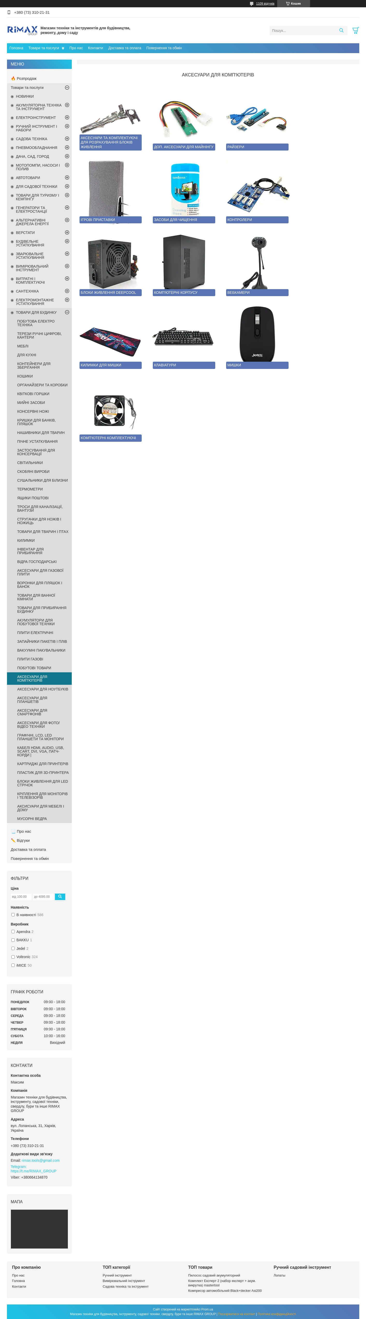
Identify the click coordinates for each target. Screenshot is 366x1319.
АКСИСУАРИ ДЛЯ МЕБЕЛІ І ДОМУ (40, 808)
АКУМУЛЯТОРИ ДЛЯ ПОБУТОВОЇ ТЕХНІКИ (36, 622)
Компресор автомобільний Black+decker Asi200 (225, 1291)
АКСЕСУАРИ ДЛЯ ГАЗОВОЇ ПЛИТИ (40, 572)
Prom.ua (207, 1309)
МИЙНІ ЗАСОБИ (31, 403)
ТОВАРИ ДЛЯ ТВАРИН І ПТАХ (43, 532)
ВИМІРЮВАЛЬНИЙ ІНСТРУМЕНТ (32, 268)
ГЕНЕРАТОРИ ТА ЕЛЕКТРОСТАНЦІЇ (31, 209)
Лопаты (279, 1275)
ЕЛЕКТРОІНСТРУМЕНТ (36, 118)
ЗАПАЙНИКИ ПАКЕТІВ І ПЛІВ (42, 641)
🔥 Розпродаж (24, 78)
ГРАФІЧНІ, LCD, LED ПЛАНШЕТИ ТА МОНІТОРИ (40, 737)
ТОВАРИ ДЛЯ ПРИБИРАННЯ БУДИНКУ (42, 610)
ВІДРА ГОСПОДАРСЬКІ (37, 562)
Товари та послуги (43, 48)
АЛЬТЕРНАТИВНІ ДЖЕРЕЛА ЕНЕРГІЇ (32, 222)
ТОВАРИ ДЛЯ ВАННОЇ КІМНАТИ (36, 597)
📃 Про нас (21, 831)
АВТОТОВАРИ (28, 178)
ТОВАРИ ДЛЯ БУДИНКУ (36, 312)
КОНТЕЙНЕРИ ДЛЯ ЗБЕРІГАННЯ (34, 365)
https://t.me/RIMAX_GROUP (34, 1171)
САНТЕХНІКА (27, 291)
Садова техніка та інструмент (126, 1286)
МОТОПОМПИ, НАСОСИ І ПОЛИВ (38, 167)
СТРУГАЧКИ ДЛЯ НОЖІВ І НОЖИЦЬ (39, 521)
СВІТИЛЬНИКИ (30, 463)
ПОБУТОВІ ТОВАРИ (34, 668)
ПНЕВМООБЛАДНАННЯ (37, 148)
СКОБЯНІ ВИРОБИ (33, 471)
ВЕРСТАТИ (25, 233)
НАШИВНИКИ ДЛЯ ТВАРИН (41, 433)
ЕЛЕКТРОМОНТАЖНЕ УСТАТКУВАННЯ (35, 302)
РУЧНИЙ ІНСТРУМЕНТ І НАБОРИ (36, 128)
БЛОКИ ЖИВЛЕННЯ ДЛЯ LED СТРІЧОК (42, 783)
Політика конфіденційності (277, 1314)
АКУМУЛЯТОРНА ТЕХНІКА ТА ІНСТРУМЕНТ (39, 107)
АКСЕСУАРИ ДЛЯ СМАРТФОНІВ (32, 712)
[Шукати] (341, 30)
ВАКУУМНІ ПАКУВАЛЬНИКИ (41, 650)
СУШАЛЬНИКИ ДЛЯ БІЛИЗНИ (42, 480)
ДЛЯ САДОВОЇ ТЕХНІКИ (37, 186)
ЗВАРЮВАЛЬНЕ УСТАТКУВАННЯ (30, 256)
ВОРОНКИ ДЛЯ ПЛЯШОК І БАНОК (39, 585)
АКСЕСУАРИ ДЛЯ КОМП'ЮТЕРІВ (32, 678)
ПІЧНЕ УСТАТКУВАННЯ (37, 441)
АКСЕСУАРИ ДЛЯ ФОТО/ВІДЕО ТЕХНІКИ (38, 725)
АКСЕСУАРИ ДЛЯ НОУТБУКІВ (42, 689)
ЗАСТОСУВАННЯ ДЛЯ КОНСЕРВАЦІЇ (36, 452)
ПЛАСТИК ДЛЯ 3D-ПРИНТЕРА (43, 773)
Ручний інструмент (117, 1275)
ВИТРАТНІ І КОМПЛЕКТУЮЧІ (30, 280)
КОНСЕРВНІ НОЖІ (33, 411)
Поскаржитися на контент (236, 1314)
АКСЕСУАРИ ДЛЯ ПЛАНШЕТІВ (32, 700)
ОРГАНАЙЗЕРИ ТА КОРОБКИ (42, 385)
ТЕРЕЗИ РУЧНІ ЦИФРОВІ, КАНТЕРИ (39, 335)
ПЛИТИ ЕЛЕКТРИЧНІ (35, 633)
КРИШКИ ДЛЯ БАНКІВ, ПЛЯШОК (36, 422)
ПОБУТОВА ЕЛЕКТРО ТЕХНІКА (36, 323)
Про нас (76, 48)
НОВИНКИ (25, 96)
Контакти (95, 48)
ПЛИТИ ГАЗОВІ (30, 659)
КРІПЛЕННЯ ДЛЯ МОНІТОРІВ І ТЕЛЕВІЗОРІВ (42, 796)
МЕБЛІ (22, 346)
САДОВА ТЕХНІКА (31, 139)
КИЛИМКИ (26, 540)
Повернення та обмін (164, 48)
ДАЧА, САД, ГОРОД (32, 156)
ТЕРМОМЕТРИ (30, 489)
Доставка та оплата (124, 48)
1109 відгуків (265, 3)
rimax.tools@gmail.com (41, 1160)
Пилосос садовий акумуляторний (214, 1275)
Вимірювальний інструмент (124, 1281)
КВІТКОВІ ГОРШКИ (33, 394)
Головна (16, 48)
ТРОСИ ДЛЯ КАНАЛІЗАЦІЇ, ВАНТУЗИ (40, 508)
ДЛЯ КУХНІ (26, 355)
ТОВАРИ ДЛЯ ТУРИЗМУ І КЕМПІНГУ (37, 197)
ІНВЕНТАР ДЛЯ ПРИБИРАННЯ (30, 551)
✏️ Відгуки (20, 840)
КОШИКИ (25, 376)
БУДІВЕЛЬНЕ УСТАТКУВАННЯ (30, 243)
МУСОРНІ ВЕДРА (32, 819)
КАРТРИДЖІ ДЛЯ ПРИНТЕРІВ (42, 764)
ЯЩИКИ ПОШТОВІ (33, 498)
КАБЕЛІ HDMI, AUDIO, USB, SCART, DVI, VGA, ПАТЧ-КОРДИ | (40, 751)
